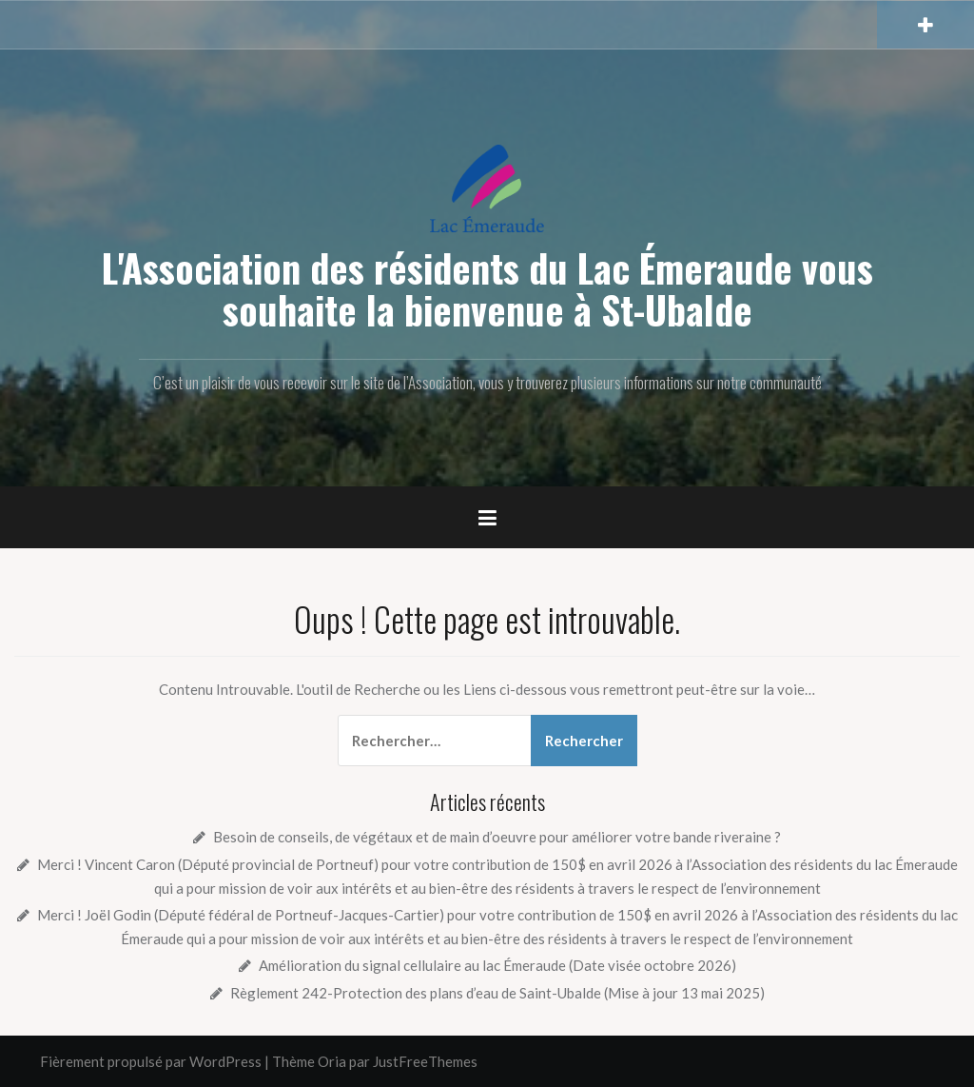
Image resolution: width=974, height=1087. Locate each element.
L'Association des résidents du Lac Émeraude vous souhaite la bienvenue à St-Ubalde (487, 288)
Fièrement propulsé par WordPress (151, 1061)
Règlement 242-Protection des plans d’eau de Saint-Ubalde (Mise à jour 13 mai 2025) (497, 992)
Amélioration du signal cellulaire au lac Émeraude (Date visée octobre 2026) (497, 965)
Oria (332, 1061)
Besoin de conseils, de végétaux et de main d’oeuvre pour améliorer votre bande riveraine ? (497, 836)
